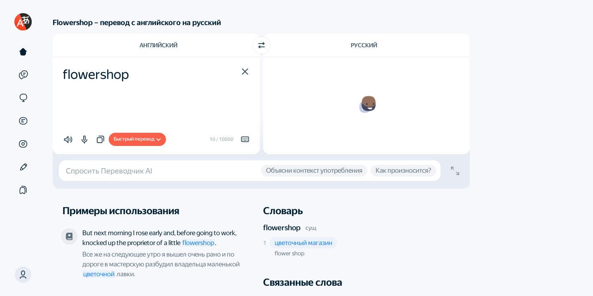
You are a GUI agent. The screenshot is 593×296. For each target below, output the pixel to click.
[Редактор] (23, 167)
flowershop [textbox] (96, 74)
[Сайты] (23, 98)
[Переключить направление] (261, 45)
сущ (311, 227)
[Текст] (23, 52)
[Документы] (23, 121)
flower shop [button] (289, 253)
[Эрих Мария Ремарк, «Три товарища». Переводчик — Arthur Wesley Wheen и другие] (69, 236)
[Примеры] (23, 75)
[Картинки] (23, 144)
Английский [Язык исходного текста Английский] (158, 45)
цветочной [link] (98, 274)
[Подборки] (23, 190)
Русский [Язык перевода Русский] (364, 45)
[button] (245, 71)
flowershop (282, 227)
